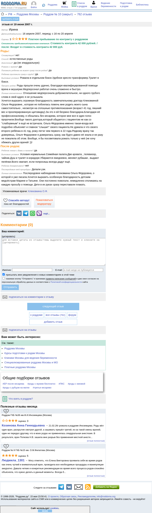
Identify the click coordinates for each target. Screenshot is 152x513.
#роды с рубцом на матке (16, 387)
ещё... (46, 213)
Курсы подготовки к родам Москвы (24, 353)
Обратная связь (68, 496)
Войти (34, 7)
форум (72, 315)
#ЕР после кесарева (13, 383)
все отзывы (55, 315)
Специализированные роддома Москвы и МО (31, 362)
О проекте (53, 496)
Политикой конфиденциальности (66, 282)
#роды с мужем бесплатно (41, 383)
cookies (54, 508)
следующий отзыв (53, 306)
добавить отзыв (53, 321)
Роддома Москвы (14, 348)
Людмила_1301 (13, 460)
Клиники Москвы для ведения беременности (30, 357)
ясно (45, 510)
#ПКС (61, 383)
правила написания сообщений (61, 278)
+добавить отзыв (10, 19)
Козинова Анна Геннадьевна (24, 425)
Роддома (52, 4)
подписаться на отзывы (19, 329)
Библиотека (142, 4)
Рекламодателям (86, 496)
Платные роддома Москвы (19, 367)
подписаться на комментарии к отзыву (28, 296)
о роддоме (36, 315)
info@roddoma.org (106, 496)
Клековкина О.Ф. (38, 191)
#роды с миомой (76, 383)
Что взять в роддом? (18, 398)
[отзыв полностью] (96, 441)
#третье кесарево (42, 387)
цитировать (8, 236)
